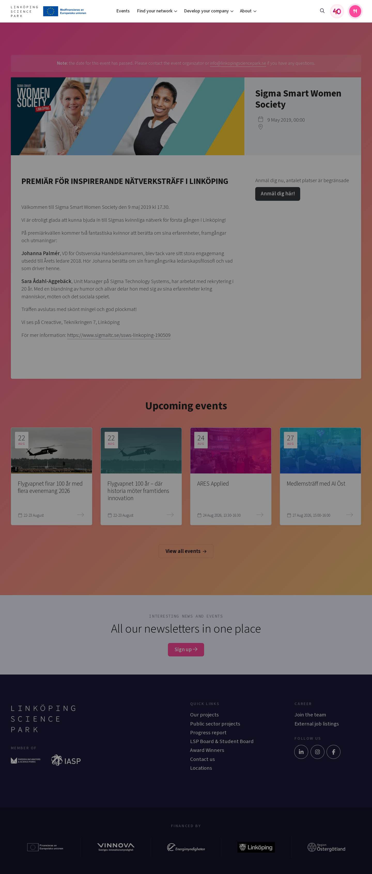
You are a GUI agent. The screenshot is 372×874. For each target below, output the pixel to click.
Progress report (208, 732)
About (246, 11)
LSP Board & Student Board (222, 741)
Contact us (202, 759)
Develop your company (206, 11)
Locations (201, 768)
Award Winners (207, 750)
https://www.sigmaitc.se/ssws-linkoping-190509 (119, 335)
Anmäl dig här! (278, 193)
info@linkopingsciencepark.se (238, 63)
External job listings (317, 724)
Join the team (310, 715)
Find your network (155, 11)
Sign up (186, 649)
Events (123, 11)
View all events (186, 551)
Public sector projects (215, 724)
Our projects (204, 715)
